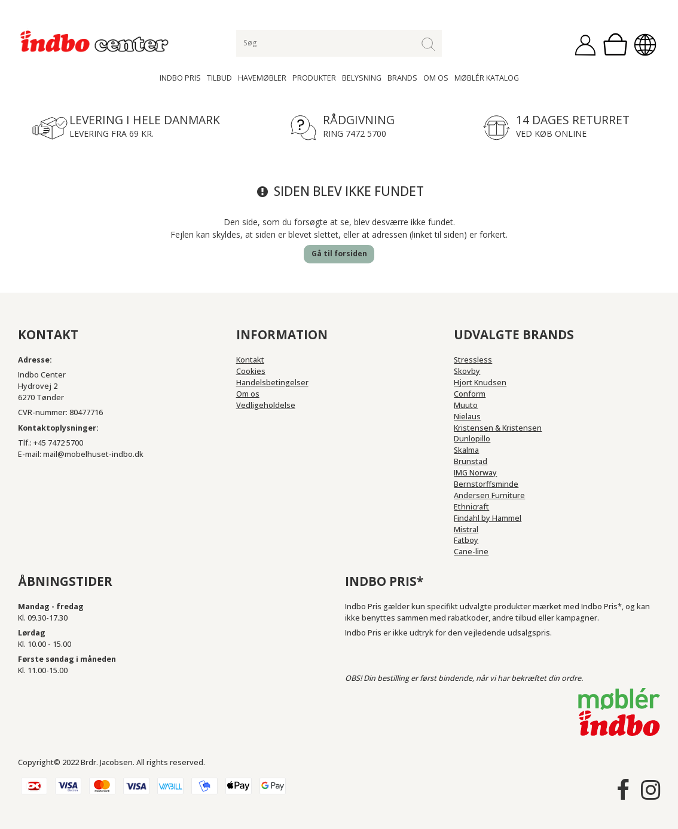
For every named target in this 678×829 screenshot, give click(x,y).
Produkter (314, 78)
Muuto (466, 405)
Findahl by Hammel (487, 518)
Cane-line (471, 551)
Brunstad (470, 461)
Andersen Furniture (489, 495)
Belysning (361, 78)
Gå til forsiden (339, 253)
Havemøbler (262, 78)
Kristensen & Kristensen (498, 428)
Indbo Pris (180, 78)
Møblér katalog (486, 78)
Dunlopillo (472, 439)
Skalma (466, 450)
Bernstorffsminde (486, 484)
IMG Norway (475, 473)
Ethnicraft (471, 507)
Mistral (466, 529)
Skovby (467, 371)
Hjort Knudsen (480, 382)
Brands (402, 78)
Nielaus (467, 417)
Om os (435, 78)
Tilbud (219, 78)
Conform (469, 394)
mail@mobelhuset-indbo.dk (93, 454)
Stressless (473, 360)
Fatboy (466, 540)
